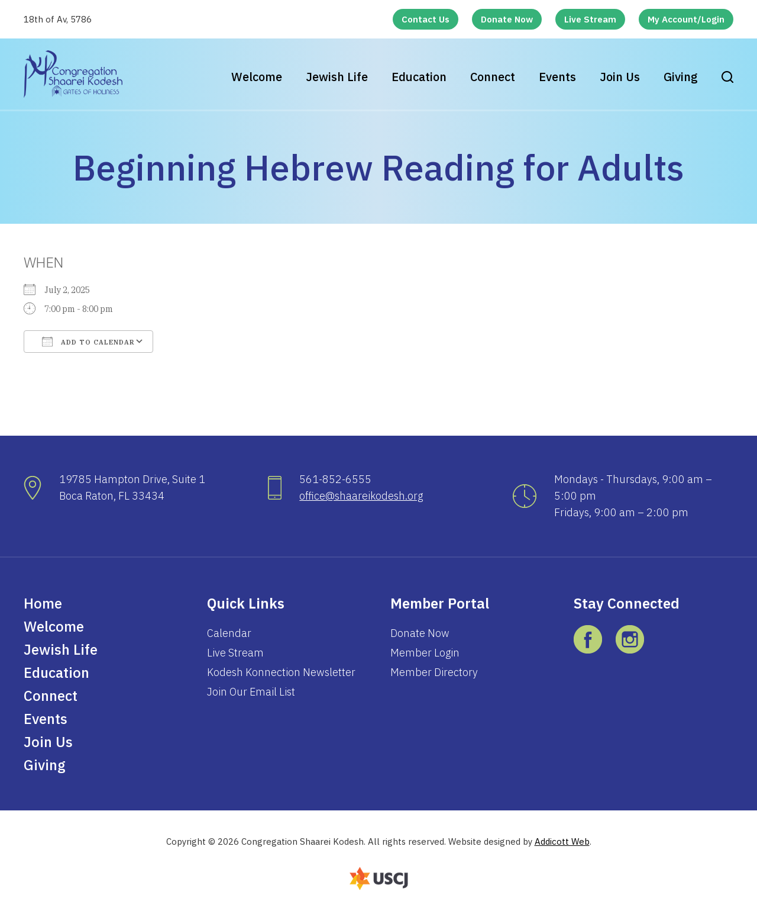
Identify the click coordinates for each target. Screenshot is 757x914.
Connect (492, 77)
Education (419, 77)
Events (557, 77)
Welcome (256, 77)
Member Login (425, 652)
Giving (681, 77)
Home (43, 603)
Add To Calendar (88, 341)
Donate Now (507, 19)
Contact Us (425, 19)
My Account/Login (686, 19)
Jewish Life (337, 77)
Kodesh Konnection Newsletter (281, 672)
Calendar (229, 633)
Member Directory (434, 672)
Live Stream (590, 19)
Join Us (620, 77)
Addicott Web (562, 841)
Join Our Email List (251, 692)
